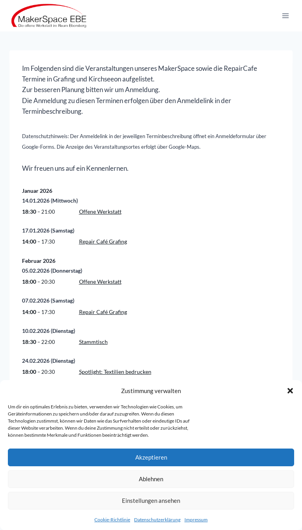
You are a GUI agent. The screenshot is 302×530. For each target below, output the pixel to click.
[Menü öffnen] (285, 15)
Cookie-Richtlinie (112, 520)
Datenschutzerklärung (157, 520)
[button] (290, 391)
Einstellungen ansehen (151, 500)
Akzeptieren (151, 457)
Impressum (196, 520)
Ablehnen (151, 478)
